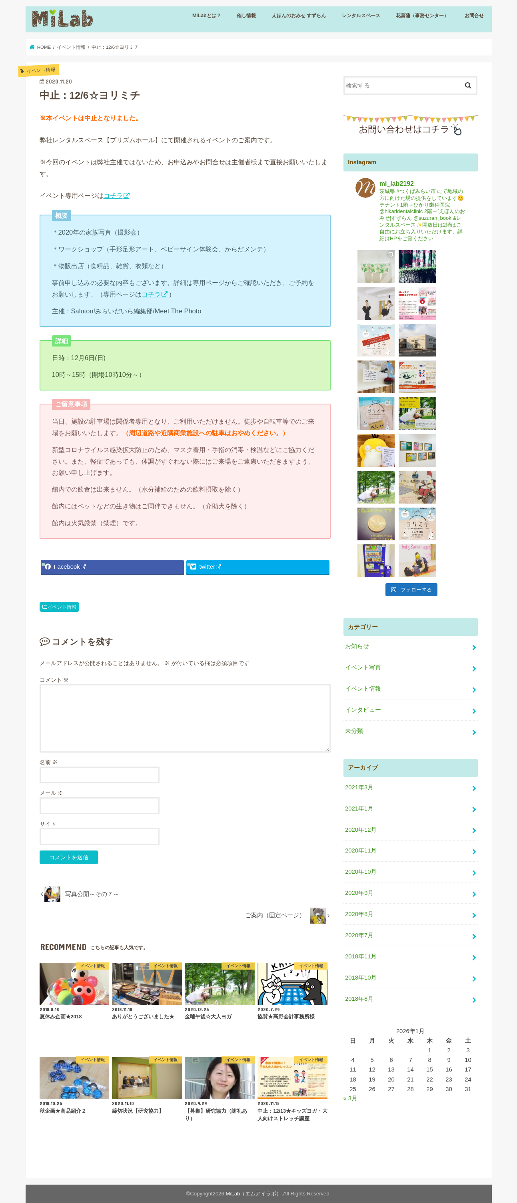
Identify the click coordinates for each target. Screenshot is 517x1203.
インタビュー (363, 599)
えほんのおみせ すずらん (299, 15)
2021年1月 (359, 698)
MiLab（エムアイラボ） (254, 1194)
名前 (49, 762)
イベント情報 (62, 606)
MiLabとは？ (206, 15)
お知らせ (357, 536)
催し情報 (246, 15)
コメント (54, 680)
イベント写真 (363, 557)
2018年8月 (359, 888)
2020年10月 (361, 761)
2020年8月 (359, 804)
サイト (48, 824)
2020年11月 (361, 740)
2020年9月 (359, 782)
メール (52, 793)
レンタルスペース (361, 15)
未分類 (354, 620)
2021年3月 (359, 677)
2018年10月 (361, 867)
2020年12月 (361, 719)
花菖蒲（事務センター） (422, 15)
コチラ (113, 195)
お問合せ (474, 15)
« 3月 (350, 988)
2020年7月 (359, 825)
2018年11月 (361, 846)
